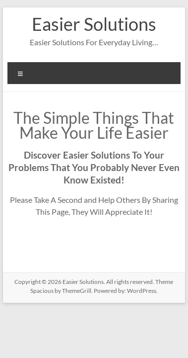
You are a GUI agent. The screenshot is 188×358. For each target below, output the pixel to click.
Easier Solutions (94, 24)
